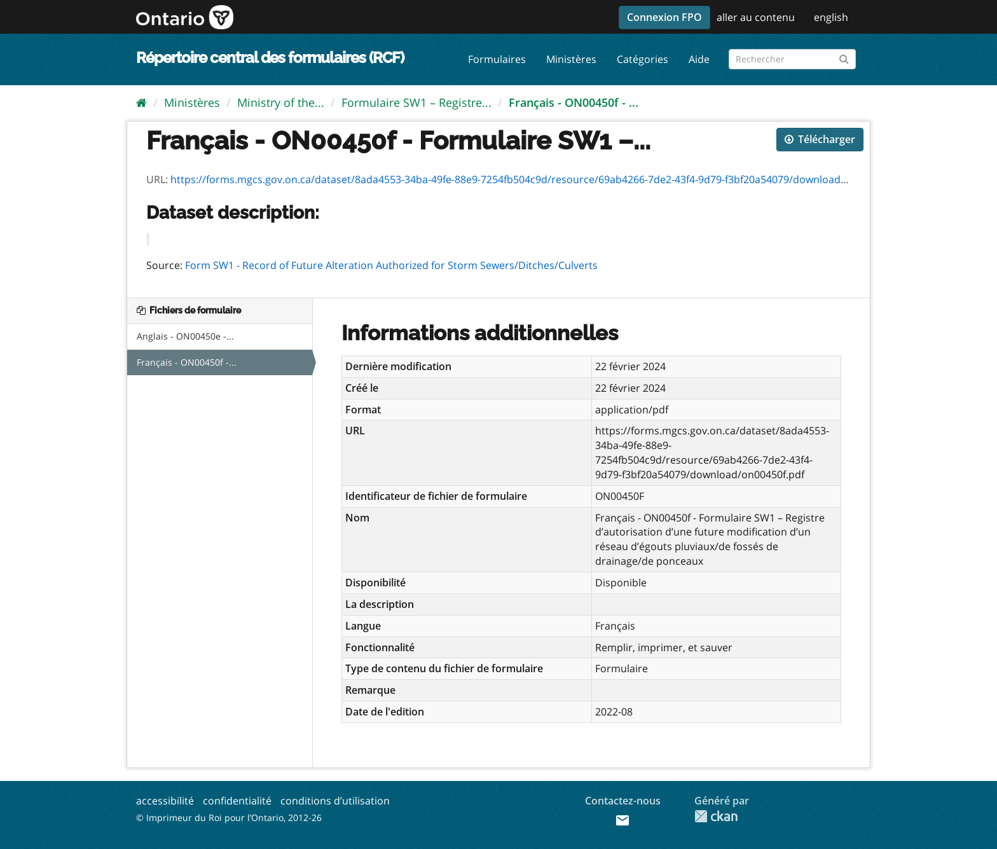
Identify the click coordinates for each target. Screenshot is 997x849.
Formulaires (497, 59)
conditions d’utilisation (335, 801)
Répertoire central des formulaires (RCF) (270, 57)
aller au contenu (756, 17)
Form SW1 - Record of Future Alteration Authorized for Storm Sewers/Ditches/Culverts (391, 265)
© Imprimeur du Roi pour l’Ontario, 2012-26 (229, 817)
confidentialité (237, 801)
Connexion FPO (664, 17)
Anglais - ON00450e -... (185, 336)
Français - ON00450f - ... (573, 102)
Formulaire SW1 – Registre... (416, 102)
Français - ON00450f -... (187, 362)
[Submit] (844, 57)
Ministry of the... (280, 102)
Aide (699, 59)
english (831, 17)
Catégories (642, 59)
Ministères (571, 59)
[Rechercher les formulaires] (792, 59)
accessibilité (165, 801)
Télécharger (820, 139)
